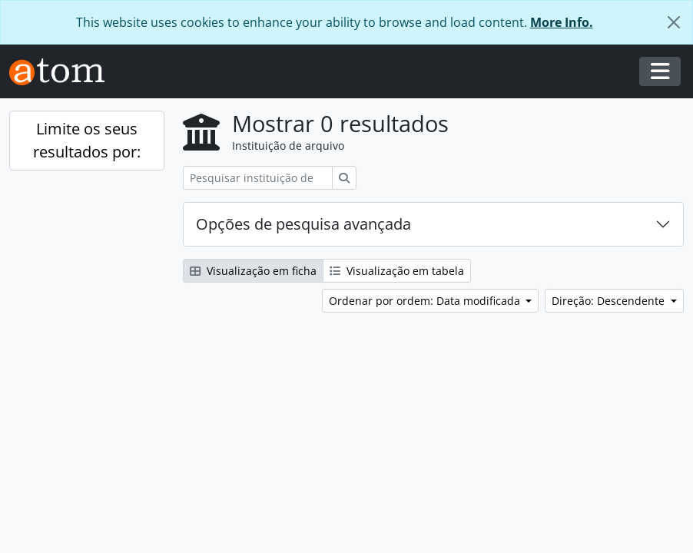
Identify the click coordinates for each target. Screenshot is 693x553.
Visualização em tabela (397, 270)
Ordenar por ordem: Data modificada (426, 300)
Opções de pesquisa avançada (303, 224)
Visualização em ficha (253, 270)
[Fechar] (673, 22)
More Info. (561, 22)
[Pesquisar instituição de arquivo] (258, 178)
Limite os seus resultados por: (87, 140)
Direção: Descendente (610, 300)
